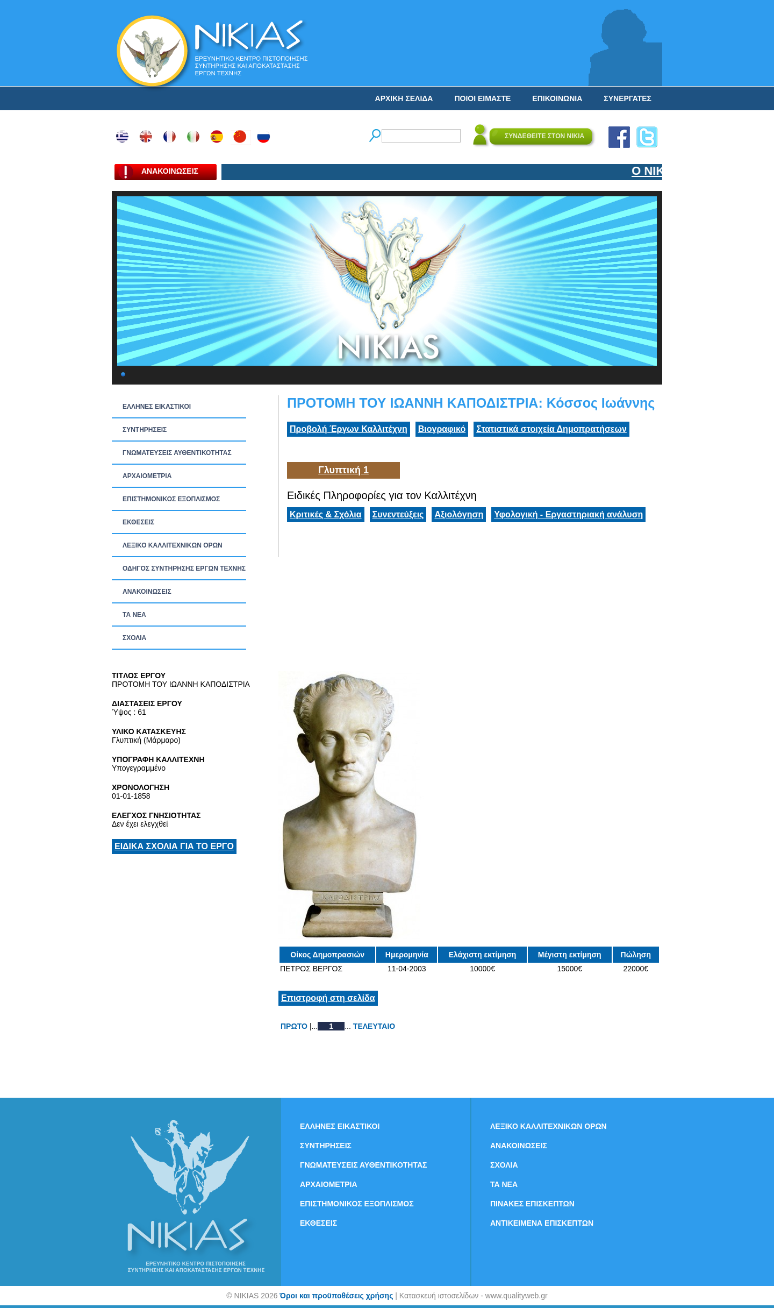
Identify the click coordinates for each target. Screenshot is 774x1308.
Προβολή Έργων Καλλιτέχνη (348, 428)
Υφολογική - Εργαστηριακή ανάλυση (568, 514)
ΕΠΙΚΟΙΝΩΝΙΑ (557, 98)
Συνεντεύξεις (398, 514)
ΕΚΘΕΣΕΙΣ (138, 522)
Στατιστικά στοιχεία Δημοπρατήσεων (551, 428)
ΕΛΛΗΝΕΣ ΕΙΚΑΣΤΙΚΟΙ (157, 406)
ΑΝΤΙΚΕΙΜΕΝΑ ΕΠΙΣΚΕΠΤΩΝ (541, 1223)
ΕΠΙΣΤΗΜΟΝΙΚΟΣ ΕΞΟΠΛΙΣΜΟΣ (171, 499)
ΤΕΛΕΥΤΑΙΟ (374, 1026)
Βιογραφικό (441, 428)
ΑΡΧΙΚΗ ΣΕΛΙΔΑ (404, 98)
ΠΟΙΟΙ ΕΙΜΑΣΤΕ (482, 98)
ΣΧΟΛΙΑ (134, 638)
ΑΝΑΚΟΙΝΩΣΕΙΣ (147, 591)
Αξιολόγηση (458, 514)
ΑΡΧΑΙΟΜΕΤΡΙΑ (147, 476)
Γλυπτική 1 (343, 470)
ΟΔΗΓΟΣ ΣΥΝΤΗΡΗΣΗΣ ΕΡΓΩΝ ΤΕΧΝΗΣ (184, 568)
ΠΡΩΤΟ (294, 1026)
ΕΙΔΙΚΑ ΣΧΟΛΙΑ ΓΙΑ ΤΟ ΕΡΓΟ (174, 846)
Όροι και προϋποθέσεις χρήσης (336, 1295)
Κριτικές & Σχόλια (326, 514)
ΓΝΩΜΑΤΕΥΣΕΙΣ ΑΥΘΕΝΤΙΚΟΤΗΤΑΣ (177, 453)
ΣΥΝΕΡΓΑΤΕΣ (627, 98)
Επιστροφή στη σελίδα (328, 998)
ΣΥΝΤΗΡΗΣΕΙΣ (145, 429)
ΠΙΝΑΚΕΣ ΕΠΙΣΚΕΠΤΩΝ (532, 1203)
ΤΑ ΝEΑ (134, 615)
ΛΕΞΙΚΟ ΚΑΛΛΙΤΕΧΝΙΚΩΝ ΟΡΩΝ (173, 545)
